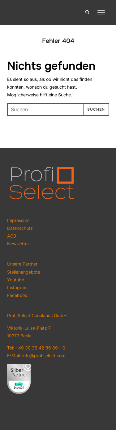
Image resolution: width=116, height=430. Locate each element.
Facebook (17, 295)
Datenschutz (20, 228)
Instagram (17, 287)
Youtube (15, 279)
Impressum (18, 220)
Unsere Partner (22, 263)
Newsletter (18, 243)
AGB (11, 235)
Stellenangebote (23, 272)
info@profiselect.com (43, 355)
